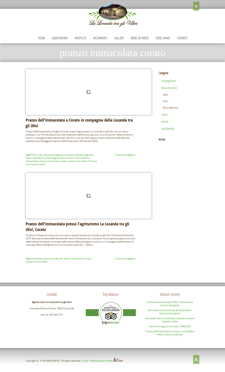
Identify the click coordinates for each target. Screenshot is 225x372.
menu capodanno (35, 157)
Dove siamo (163, 38)
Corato (39, 154)
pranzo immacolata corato (53, 161)
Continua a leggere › (125, 154)
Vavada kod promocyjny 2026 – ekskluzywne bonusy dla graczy (170, 303)
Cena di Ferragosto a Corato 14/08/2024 (170, 326)
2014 (32, 154)
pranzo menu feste (77, 161)
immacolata (36, 258)
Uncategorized (168, 81)
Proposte (80, 38)
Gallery (119, 38)
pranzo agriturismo (55, 157)
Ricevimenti (100, 38)
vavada (164, 121)
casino (164, 114)
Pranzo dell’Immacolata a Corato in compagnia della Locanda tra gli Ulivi (170, 333)
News (165, 94)
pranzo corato (73, 157)
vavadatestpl (167, 128)
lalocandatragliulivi (54, 154)
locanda (69, 154)
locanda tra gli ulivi (83, 154)
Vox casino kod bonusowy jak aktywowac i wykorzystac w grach (170, 312)
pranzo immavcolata (36, 261)
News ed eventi (140, 38)
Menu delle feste (170, 107)
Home (41, 38)
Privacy (85, 360)
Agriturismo (60, 38)
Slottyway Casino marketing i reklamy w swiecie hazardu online (170, 320)
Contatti (182, 38)
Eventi (165, 101)
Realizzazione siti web (101, 360)
